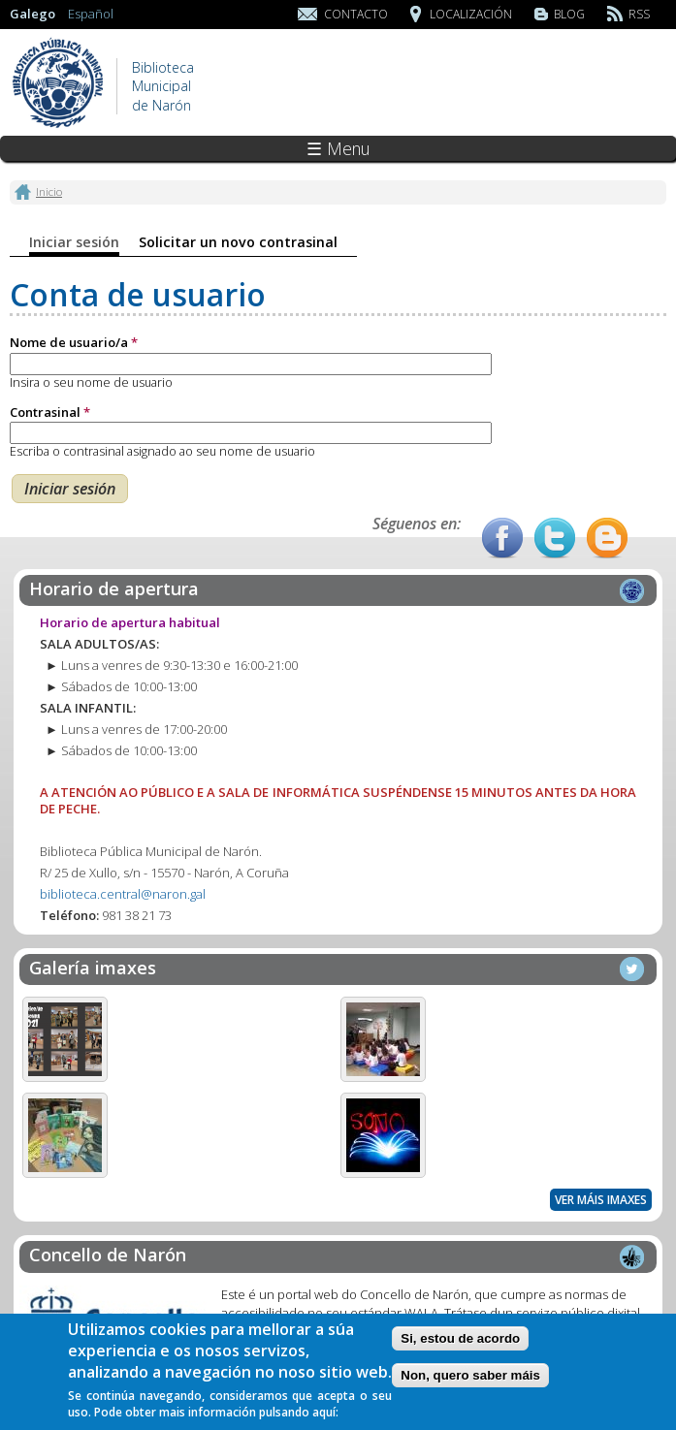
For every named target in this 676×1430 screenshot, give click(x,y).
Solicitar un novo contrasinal (238, 242)
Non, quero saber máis (470, 1381)
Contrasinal (50, 412)
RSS (639, 14)
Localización (471, 14)
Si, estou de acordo (460, 1344)
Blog (569, 14)
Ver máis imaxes (601, 1200)
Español (90, 13)
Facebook (502, 538)
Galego (32, 13)
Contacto (356, 14)
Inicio (49, 191)
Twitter (554, 538)
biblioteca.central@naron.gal (123, 894)
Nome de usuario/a (74, 342)
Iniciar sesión (74, 242)
